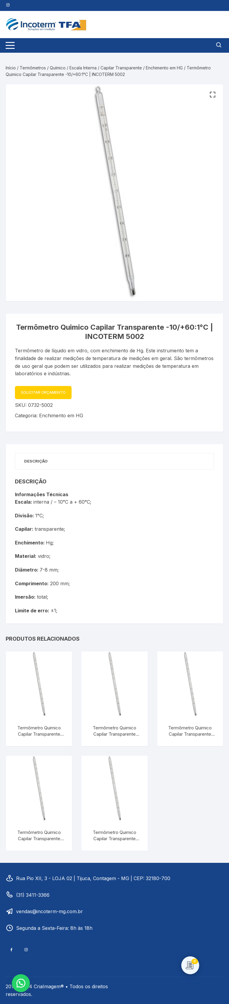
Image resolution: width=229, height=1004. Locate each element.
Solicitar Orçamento (43, 392)
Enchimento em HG (164, 67)
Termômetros (33, 67)
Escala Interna (83, 67)
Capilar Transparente (121, 67)
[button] (212, 94)
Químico (58, 67)
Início (11, 67)
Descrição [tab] (36, 461)
